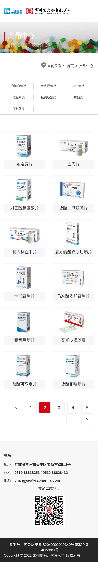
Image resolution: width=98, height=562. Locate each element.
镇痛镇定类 (48, 97)
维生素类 (19, 97)
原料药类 (19, 109)
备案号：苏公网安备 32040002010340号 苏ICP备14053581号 (48, 547)
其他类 (78, 97)
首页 (70, 66)
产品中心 (86, 66)
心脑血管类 (18, 86)
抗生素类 (78, 86)
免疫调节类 (48, 86)
